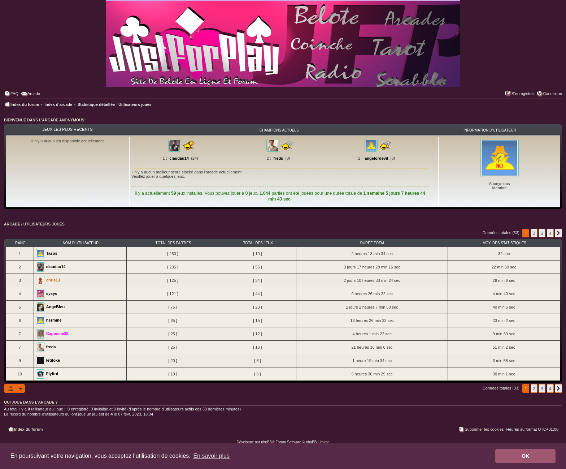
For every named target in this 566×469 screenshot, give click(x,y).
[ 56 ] (257, 267)
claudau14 (179, 158)
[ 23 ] (257, 307)
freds (278, 158)
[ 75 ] (172, 307)
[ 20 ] (172, 360)
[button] (558, 233)
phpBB (266, 442)
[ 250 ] (172, 253)
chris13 (53, 280)
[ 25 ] (172, 334)
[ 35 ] (172, 320)
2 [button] (534, 233)
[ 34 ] (257, 280)
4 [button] (550, 233)
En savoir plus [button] (211, 456)
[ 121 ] (172, 294)
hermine (54, 320)
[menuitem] (11, 93)
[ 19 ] (172, 374)
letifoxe (53, 360)
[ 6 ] (257, 374)
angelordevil (376, 158)
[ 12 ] (257, 334)
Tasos (51, 253)
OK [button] (526, 456)
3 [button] (542, 233)
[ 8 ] (257, 360)
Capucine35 (57, 333)
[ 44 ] (257, 294)
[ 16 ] (257, 347)
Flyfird (52, 373)
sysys (51, 293)
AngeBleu (55, 307)
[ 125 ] (172, 280)
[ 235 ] (172, 267)
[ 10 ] (257, 253)
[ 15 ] (257, 320)
